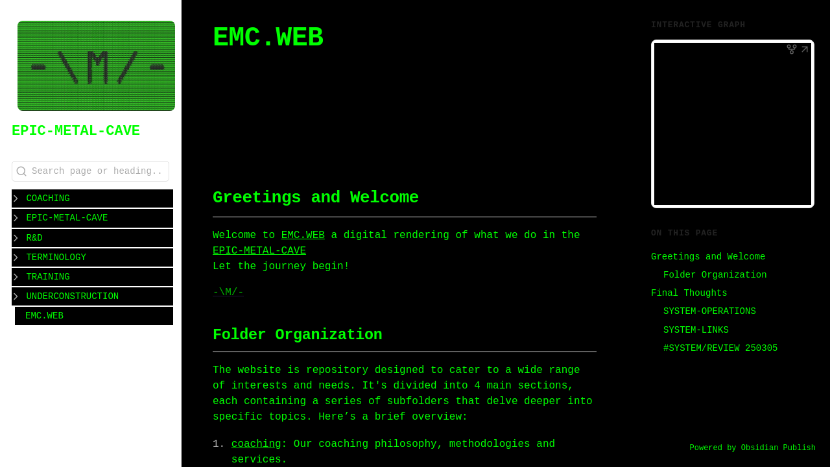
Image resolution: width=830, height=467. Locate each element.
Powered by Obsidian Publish (753, 448)
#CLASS (250, 137)
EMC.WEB (44, 315)
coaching (256, 444)
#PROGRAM (520, 121)
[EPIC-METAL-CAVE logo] (96, 67)
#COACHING (327, 121)
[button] (805, 50)
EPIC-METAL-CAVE (76, 131)
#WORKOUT (391, 121)
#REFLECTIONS (317, 137)
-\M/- (228, 292)
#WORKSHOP (455, 121)
